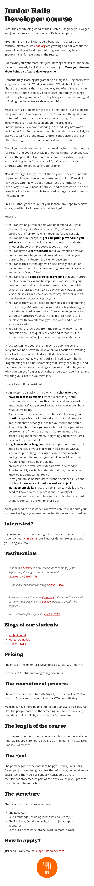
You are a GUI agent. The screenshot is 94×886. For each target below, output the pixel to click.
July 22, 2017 (52, 614)
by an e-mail (29, 538)
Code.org (40, 46)
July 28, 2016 (56, 585)
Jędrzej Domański (19, 639)
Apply (47, 868)
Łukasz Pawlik (17, 644)
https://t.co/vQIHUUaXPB (23, 576)
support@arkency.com (49, 851)
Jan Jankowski (17, 635)
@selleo (46, 601)
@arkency (26, 568)
